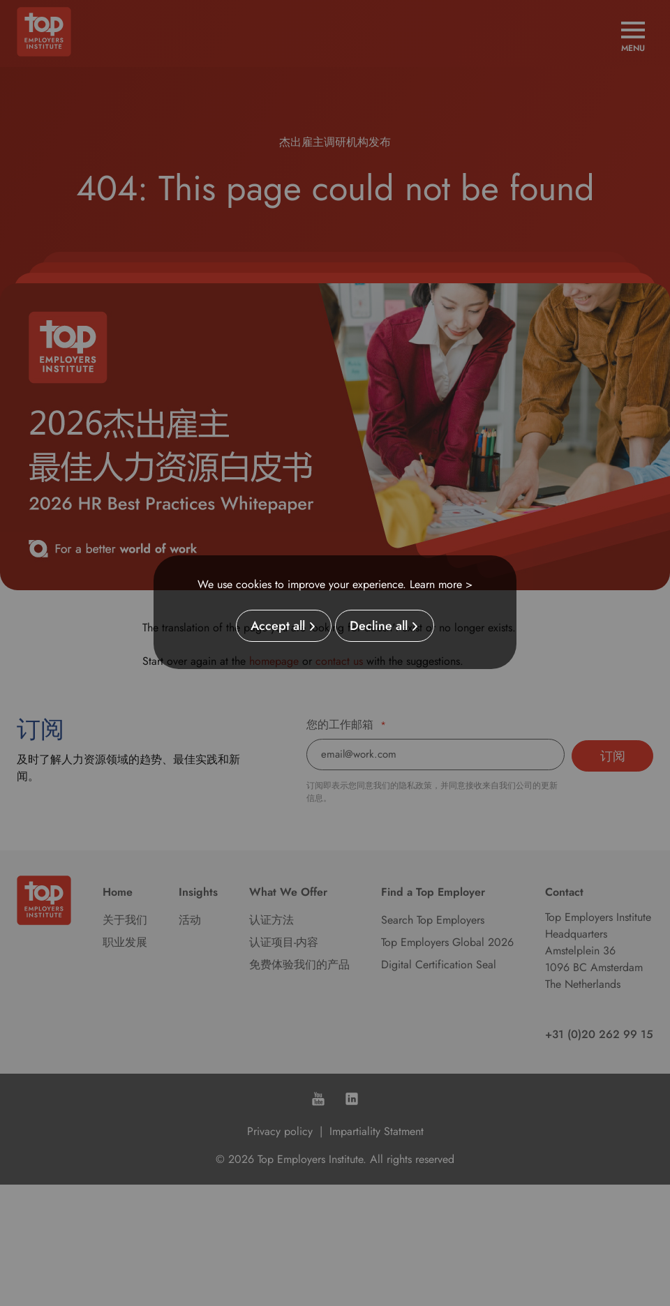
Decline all (379, 626)
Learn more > (441, 584)
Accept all (278, 626)
